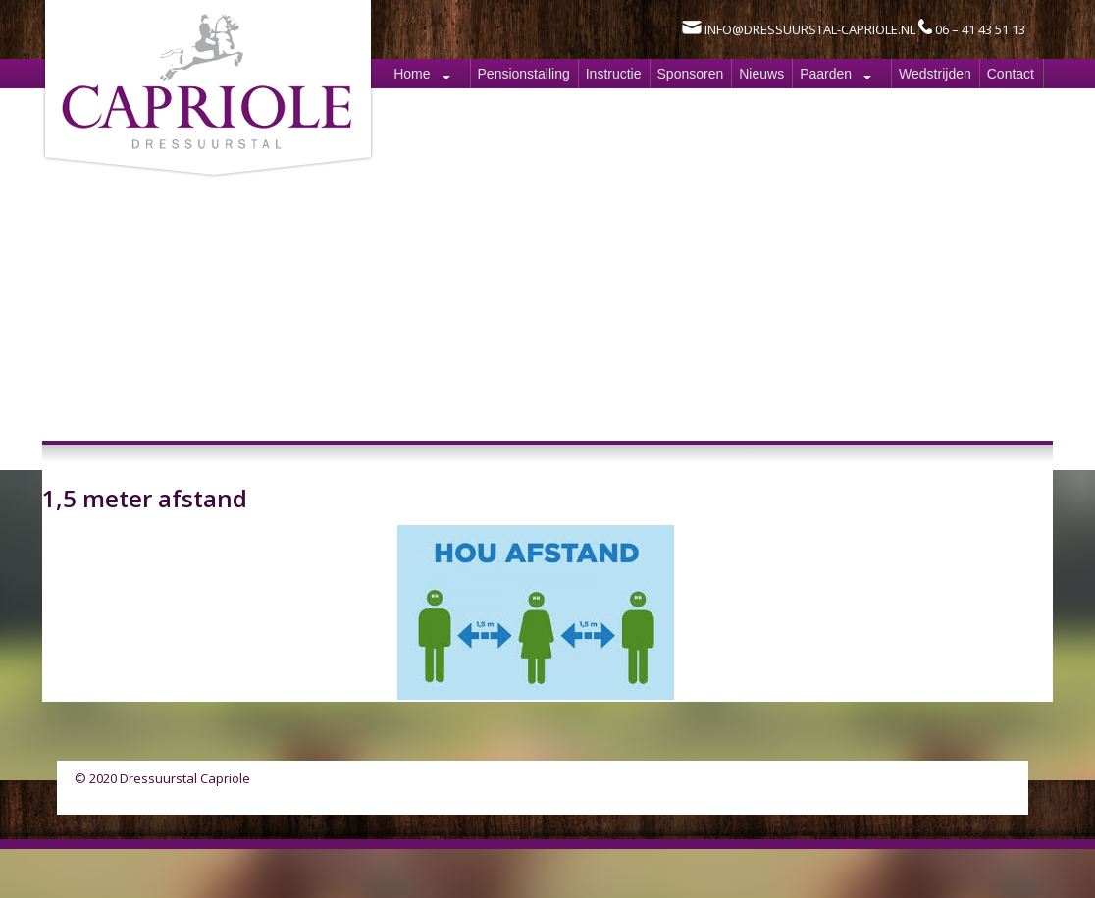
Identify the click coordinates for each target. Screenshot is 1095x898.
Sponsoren (690, 73)
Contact (1010, 73)
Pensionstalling (524, 73)
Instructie (614, 73)
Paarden (826, 73)
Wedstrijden (935, 73)
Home (411, 73)
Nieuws (761, 73)
